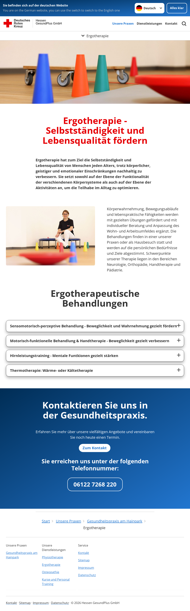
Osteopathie (50, 572)
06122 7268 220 (95, 484)
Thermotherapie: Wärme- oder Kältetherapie (51, 370)
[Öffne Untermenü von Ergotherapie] (95, 35)
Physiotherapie (52, 557)
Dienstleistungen (149, 23)
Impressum (86, 568)
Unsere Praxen (123, 23)
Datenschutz (87, 575)
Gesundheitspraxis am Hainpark (21, 555)
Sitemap (84, 560)
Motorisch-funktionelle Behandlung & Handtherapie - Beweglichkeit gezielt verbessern (89, 340)
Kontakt (171, 23)
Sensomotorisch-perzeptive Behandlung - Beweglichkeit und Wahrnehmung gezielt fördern (93, 325)
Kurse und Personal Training (56, 581)
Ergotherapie (51, 565)
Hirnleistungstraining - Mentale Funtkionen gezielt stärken (64, 355)
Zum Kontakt (95, 447)
